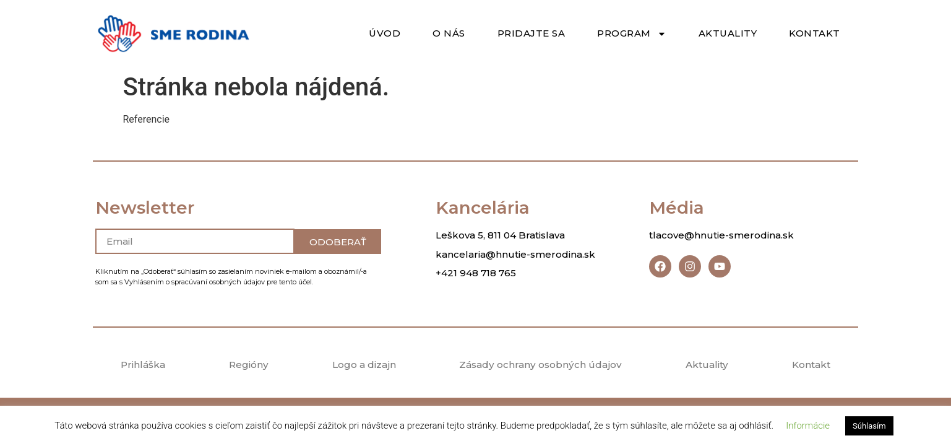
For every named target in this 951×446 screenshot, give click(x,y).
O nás (448, 33)
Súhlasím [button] (869, 426)
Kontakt (814, 33)
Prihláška (142, 366)
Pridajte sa (531, 33)
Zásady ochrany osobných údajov (540, 366)
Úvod (384, 33)
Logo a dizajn (361, 366)
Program (631, 34)
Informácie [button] (808, 425)
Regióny (246, 366)
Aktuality (728, 33)
